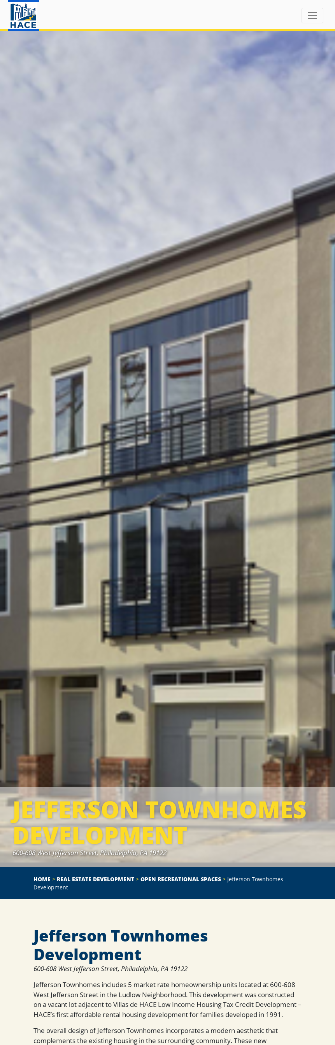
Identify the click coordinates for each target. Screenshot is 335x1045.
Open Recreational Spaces (180, 879)
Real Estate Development (95, 879)
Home (42, 879)
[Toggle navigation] (312, 15)
